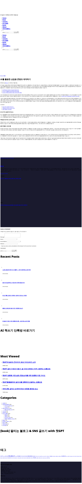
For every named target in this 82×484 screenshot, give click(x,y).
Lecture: (4, 413)
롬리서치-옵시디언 (8, 410)
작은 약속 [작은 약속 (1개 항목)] (25, 458)
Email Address (3, 242)
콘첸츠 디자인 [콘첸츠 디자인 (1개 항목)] (40, 458)
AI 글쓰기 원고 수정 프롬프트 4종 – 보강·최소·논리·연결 (16, 322)
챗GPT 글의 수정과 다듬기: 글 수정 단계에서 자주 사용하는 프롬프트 (26, 370)
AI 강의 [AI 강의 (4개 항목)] (6, 456)
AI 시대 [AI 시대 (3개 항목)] (23, 456)
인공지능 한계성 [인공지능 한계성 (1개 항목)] (19, 458)
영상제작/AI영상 (6, 405)
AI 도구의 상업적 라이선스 (8, 106)
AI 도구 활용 (3, 75)
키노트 (6, 407)
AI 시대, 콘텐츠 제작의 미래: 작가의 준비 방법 (12, 92)
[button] (3, 30)
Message (2, 237)
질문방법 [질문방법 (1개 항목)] (27, 458)
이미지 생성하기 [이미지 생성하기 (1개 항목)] (15, 458)
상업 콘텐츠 (11, 158)
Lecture (5, 21)
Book (4, 20)
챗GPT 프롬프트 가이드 (9, 419)
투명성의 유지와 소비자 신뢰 (9, 108)
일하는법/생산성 (6, 409)
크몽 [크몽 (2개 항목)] (47, 458)
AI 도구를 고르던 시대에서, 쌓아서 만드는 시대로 (15, 296)
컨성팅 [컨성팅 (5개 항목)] (34, 458)
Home (4, 18)
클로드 (6, 415)
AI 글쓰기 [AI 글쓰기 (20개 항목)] (11, 457)
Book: (4, 421)
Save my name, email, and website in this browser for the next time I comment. (18, 246)
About (4, 27)
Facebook (2, 173)
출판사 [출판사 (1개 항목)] (30, 458)
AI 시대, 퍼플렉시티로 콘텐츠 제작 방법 (11, 91)
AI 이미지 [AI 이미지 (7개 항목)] (30, 457)
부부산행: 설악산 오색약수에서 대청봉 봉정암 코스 (20, 389)
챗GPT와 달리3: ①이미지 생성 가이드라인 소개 (19, 363)
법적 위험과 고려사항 (7, 109)
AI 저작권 (7, 158)
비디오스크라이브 (8, 406)
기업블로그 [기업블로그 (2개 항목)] (51, 456)
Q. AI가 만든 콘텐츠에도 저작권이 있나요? (70, 96)
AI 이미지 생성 (8, 418)
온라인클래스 (6, 29)
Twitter (6, 173)
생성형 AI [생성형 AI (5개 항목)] (63, 457)
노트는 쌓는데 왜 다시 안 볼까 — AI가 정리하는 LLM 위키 (17, 270)
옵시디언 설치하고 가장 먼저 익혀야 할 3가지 (14, 283)
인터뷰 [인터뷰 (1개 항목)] (23, 458)
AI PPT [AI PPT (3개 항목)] (1, 456)
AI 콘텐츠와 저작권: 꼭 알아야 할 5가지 (11, 90)
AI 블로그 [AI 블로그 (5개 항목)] (19, 457)
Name (1, 240)
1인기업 (4, 411)
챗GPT (6, 417)
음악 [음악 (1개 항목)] (12, 458)
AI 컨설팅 (5, 23)
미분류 (4, 404)
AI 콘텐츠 (2, 158)
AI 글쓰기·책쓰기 (6, 422)
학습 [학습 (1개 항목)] (49, 458)
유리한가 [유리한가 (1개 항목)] (6, 458)
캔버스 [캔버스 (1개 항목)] (32, 458)
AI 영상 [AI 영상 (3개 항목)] (26, 456)
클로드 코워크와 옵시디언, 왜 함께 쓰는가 (13, 309)
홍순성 (6, 82)
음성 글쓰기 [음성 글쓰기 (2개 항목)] (9, 458)
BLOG (4, 25)
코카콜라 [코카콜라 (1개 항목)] (37, 458)
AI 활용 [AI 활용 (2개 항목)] (34, 456)
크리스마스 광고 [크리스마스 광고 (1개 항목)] (45, 458)
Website (2, 244)
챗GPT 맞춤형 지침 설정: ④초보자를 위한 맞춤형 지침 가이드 (24, 376)
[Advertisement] (41, 150)
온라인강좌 (5, 424)
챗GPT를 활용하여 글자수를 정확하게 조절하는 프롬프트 (22, 383)
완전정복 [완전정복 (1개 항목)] (3, 458)
